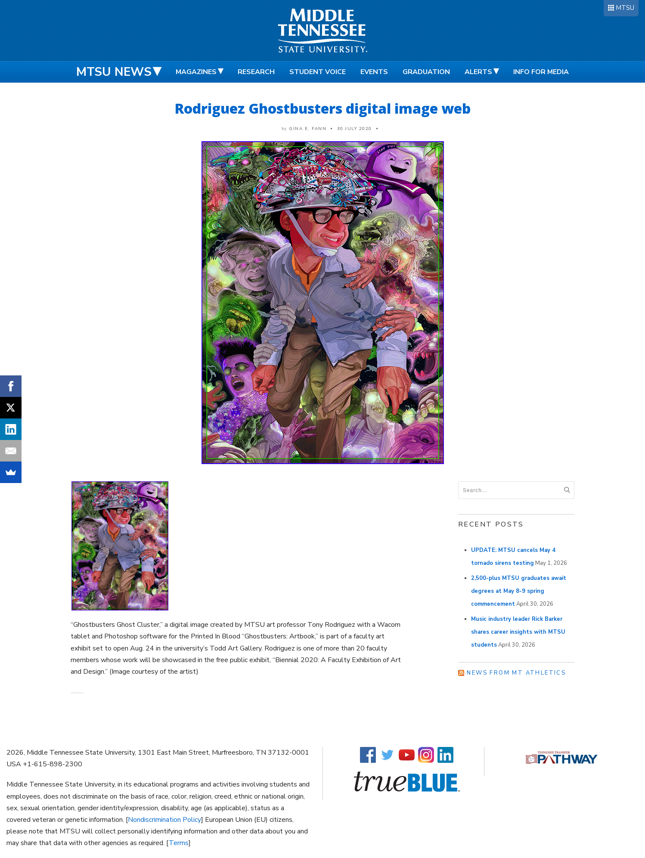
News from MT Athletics (516, 673)
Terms (179, 843)
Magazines (196, 72)
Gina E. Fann (307, 129)
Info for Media (541, 72)
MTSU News (114, 72)
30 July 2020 (354, 129)
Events (374, 72)
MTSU (625, 7)
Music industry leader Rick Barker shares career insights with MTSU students (518, 632)
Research (256, 72)
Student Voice (317, 72)
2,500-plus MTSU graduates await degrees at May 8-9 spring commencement (518, 591)
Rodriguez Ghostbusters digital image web (323, 108)
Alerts (478, 72)
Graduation (426, 72)
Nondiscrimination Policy (164, 819)
